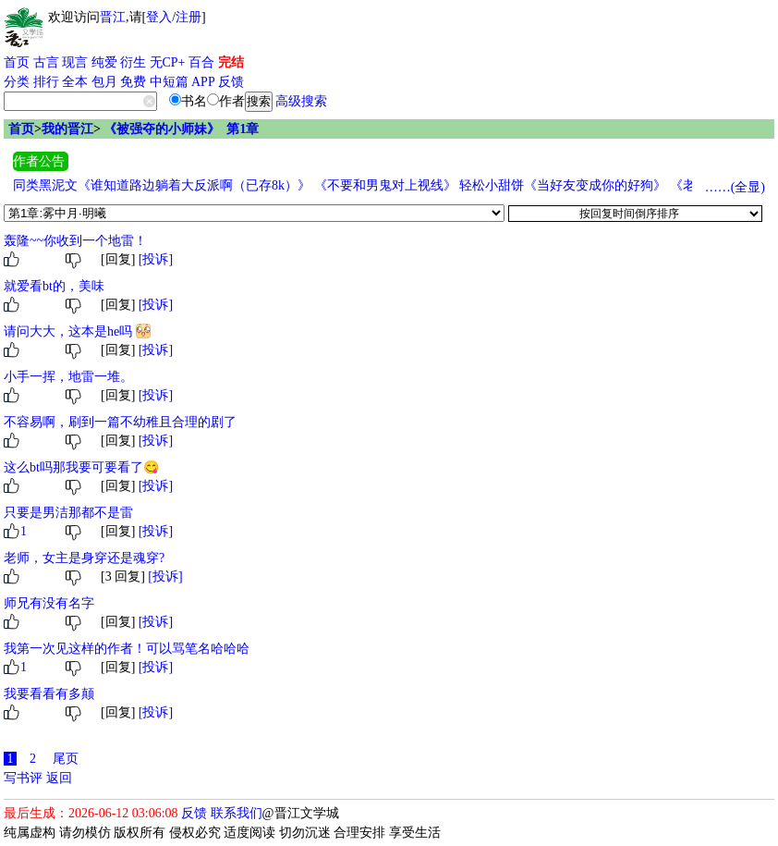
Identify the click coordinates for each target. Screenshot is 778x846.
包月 (104, 82)
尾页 (66, 759)
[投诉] (156, 259)
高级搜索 (301, 101)
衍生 (133, 62)
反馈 (231, 82)
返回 (59, 778)
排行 (46, 82)
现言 (75, 62)
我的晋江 (67, 129)
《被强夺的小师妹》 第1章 (181, 129)
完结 (231, 62)
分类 (17, 82)
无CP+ (168, 62)
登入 (159, 17)
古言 (46, 62)
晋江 (113, 17)
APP (203, 82)
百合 (201, 62)
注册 (188, 17)
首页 (17, 62)
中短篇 (169, 82)
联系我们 (236, 813)
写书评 (23, 778)
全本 (75, 82)
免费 (133, 82)
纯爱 (104, 62)
